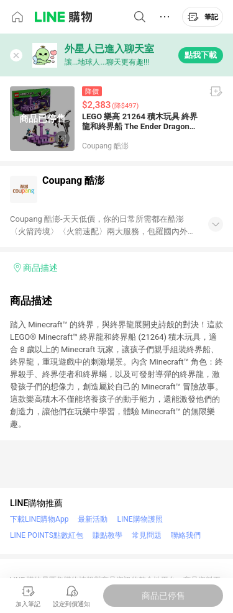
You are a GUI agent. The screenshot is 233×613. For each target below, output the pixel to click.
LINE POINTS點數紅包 (46, 535)
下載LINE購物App (39, 519)
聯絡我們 (186, 535)
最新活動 (92, 519)
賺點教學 (107, 535)
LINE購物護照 (139, 519)
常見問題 (147, 535)
